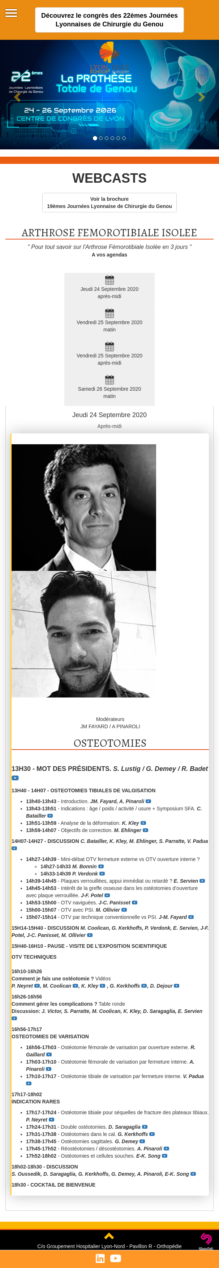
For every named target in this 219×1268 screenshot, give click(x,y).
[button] (16, 94)
